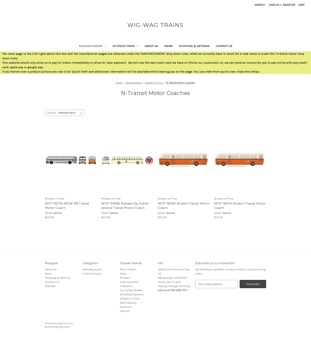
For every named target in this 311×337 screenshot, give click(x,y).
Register (289, 5)
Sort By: (51, 112)
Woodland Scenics (132, 294)
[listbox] (71, 113)
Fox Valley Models (131, 290)
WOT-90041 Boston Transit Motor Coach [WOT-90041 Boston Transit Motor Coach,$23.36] (240, 206)
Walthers (126, 307)
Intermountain (129, 282)
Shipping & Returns (194, 46)
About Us (151, 46)
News (168, 46)
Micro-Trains (128, 269)
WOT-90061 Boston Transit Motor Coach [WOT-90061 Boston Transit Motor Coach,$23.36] (183, 206)
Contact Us (224, 46)
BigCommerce (65, 323)
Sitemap (50, 286)
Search (259, 5)
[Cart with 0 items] (301, 5)
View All (124, 311)
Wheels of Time (129, 298)
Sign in (273, 5)
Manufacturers (92, 46)
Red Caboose (128, 302)
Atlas (123, 273)
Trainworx (126, 286)
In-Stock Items (125, 46)
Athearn (125, 277)
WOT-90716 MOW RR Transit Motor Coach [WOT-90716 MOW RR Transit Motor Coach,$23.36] (67, 206)
